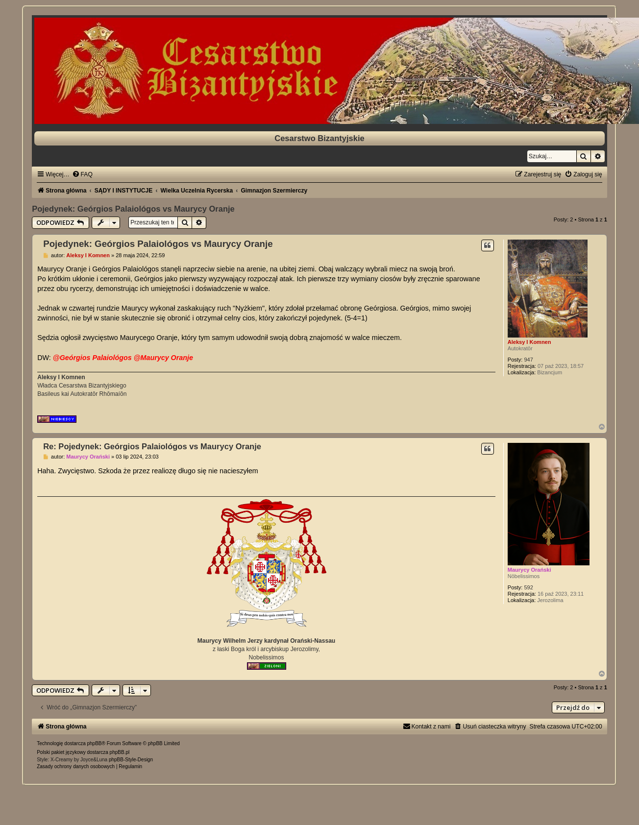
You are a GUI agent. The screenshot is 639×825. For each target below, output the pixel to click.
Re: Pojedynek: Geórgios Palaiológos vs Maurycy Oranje (152, 446)
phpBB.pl (120, 752)
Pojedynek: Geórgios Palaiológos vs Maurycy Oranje (133, 208)
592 (528, 587)
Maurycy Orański (529, 570)
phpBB (94, 743)
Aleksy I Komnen (529, 342)
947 (528, 360)
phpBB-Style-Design (131, 759)
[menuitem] (82, 174)
